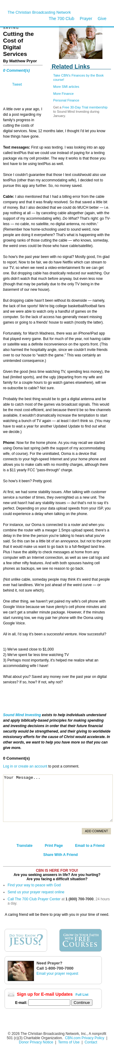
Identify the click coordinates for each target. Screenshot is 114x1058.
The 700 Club (61, 18)
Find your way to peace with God (34, 885)
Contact (91, 1042)
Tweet (17, 84)
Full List (82, 994)
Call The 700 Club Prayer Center (34, 899)
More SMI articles (66, 86)
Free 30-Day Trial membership (85, 107)
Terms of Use (69, 1042)
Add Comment (96, 831)
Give (102, 18)
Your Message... (58, 798)
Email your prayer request (57, 973)
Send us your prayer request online (36, 892)
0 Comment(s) (16, 70)
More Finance (63, 93)
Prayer (86, 18)
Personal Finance (66, 100)
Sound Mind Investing (22, 715)
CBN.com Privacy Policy (84, 1038)
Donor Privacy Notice (36, 1042)
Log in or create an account (25, 766)
